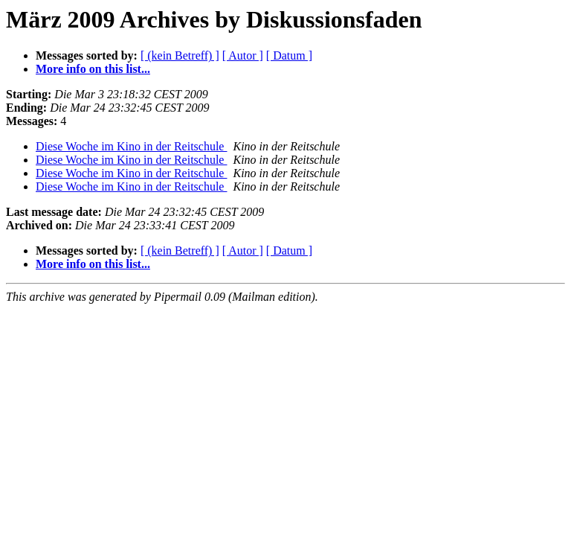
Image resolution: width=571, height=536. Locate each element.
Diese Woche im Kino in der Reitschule (131, 146)
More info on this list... (93, 69)
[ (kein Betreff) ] (180, 55)
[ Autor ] (242, 55)
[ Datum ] (289, 55)
